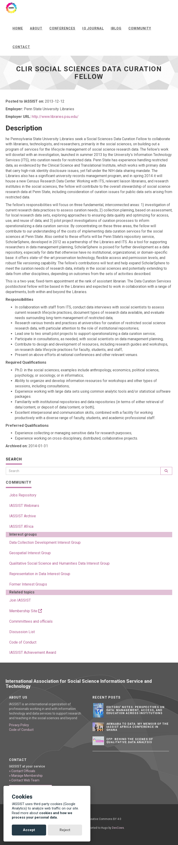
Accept (29, 830)
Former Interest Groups (28, 584)
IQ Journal (93, 28)
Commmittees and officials (31, 621)
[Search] (83, 471)
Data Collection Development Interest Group (45, 542)
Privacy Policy (19, 725)
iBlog (116, 28)
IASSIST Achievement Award (32, 652)
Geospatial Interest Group (30, 553)
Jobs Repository (22, 495)
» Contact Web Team (24, 780)
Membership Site (25, 611)
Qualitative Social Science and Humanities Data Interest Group (59, 563)
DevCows (118, 827)
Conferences (62, 28)
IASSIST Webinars (24, 505)
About (36, 28)
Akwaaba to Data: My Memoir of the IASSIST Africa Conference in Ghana (137, 727)
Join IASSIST (20, 600)
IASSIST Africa (21, 526)
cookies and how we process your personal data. (42, 815)
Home (18, 28)
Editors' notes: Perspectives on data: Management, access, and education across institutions (135, 710)
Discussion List (22, 632)
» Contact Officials (22, 771)
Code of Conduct (22, 642)
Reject (65, 830)
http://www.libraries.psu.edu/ (55, 116)
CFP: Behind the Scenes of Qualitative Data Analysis (129, 741)
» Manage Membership (26, 775)
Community (139, 28)
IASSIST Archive (22, 516)
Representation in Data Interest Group (39, 574)
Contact (21, 47)
